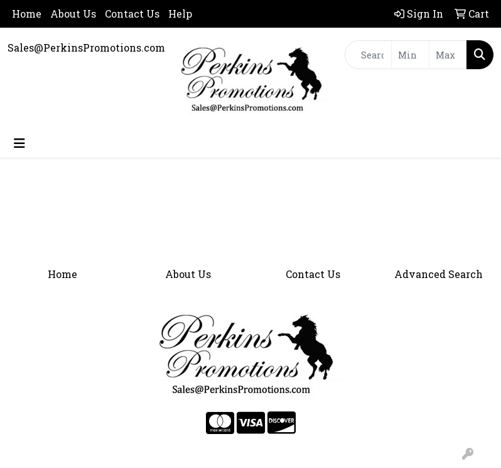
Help (180, 13)
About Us (73, 13)
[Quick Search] (368, 54)
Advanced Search (438, 274)
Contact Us (132, 13)
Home (26, 13)
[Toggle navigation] (19, 143)
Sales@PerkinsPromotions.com (86, 47)
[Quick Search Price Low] (410, 54)
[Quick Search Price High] (448, 54)
